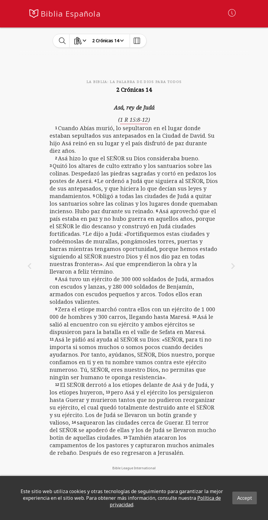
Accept (244, 498)
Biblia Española (71, 13)
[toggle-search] (62, 40)
